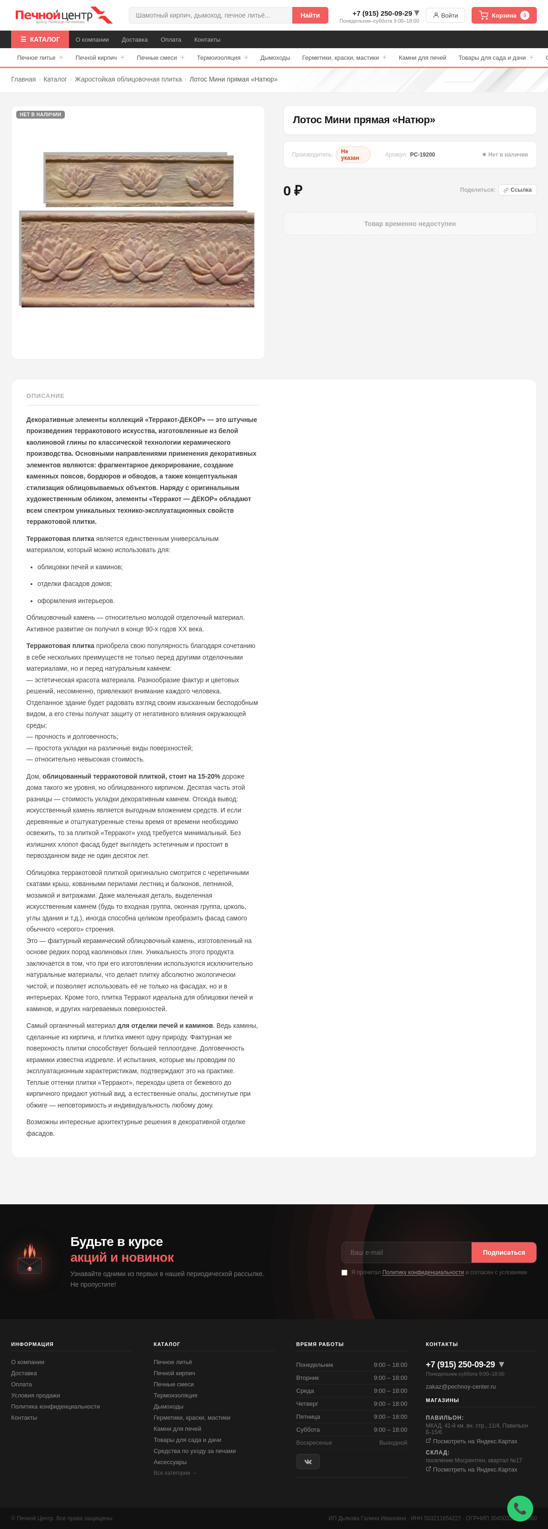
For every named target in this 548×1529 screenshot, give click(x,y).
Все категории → (175, 1473)
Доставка (135, 39)
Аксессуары (170, 1462)
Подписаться (504, 1252)
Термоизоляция (222, 57)
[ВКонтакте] (308, 1461)
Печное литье (40, 57)
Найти (310, 15)
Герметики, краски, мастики (344, 57)
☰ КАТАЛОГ (40, 39)
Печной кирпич (100, 57)
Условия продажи (35, 1395)
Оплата (171, 39)
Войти (445, 15)
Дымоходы (275, 57)
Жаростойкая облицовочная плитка (128, 79)
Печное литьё (173, 1362)
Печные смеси (161, 57)
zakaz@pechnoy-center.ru (461, 1386)
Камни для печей (423, 57)
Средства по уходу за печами (195, 1450)
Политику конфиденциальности (423, 1272)
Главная (23, 79)
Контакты (207, 39)
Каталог (55, 79)
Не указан (350, 154)
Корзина (504, 15)
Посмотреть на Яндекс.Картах (471, 1441)
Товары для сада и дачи (496, 57)
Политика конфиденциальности (55, 1406)
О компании (92, 39)
